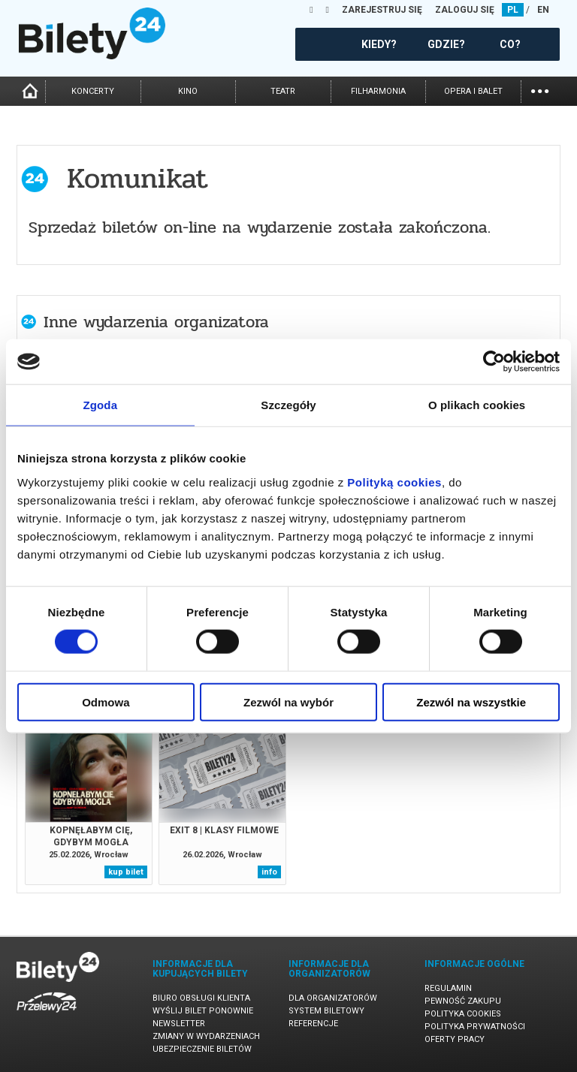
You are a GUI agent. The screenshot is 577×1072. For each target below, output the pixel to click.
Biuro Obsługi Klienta (201, 998)
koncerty (92, 91)
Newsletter (179, 1023)
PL (512, 10)
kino (188, 91)
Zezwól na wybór (288, 701)
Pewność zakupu (462, 1001)
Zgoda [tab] (100, 405)
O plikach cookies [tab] (476, 405)
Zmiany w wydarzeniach (206, 1036)
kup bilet (125, 872)
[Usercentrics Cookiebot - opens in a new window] (494, 362)
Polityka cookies (462, 1014)
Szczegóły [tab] (288, 405)
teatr (282, 91)
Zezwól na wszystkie (471, 701)
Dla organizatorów (332, 998)
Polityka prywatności (474, 1026)
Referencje (313, 1023)
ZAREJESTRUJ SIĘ (382, 10)
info (269, 872)
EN (543, 10)
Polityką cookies (394, 481)
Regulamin (448, 988)
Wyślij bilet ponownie (203, 1011)
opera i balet (473, 91)
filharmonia (378, 91)
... (540, 89)
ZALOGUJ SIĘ (464, 10)
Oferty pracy (454, 1039)
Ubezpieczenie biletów (202, 1049)
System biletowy (326, 1011)
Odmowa (105, 701)
